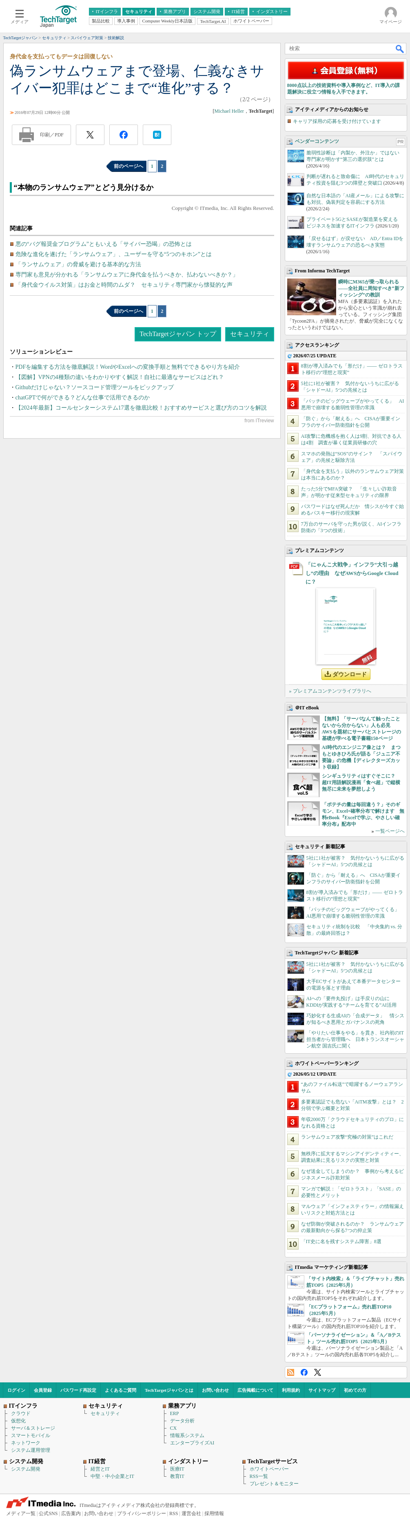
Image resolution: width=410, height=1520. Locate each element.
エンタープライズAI (192, 1443)
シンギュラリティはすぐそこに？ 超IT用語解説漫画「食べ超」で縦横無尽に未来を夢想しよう (361, 782)
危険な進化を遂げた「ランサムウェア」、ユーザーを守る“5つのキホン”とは (114, 254)
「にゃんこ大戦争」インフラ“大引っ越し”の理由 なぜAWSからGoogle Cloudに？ (352, 573)
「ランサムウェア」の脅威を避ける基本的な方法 (78, 264)
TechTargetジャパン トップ (178, 333)
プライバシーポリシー (141, 1513)
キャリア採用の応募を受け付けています (337, 121)
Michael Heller (229, 111)
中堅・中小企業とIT (112, 1476)
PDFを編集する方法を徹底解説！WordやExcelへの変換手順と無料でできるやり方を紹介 (128, 367)
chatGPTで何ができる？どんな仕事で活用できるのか (83, 397)
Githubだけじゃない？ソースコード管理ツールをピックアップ (95, 387)
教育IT (177, 1476)
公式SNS (48, 1513)
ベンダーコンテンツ (317, 141)
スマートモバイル (30, 1435)
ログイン (16, 1390)
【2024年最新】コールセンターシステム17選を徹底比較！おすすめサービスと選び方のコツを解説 (141, 408)
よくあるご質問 (120, 1390)
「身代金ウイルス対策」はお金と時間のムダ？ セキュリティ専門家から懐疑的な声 (124, 285)
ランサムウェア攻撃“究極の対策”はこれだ (347, 1137)
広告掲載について (255, 1390)
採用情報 (214, 1513)
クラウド (21, 1413)
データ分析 (182, 1421)
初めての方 (355, 1390)
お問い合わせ (215, 1390)
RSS (290, 1372)
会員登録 (43, 1390)
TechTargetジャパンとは (169, 1390)
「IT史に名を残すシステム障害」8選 (341, 1241)
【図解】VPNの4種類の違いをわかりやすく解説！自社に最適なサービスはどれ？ (120, 377)
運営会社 (191, 1513)
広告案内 (71, 1513)
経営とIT (100, 1469)
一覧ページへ (390, 831)
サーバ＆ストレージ (33, 1428)
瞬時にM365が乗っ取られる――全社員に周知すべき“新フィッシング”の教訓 (371, 288)
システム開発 (25, 1469)
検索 (400, 48)
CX (173, 1428)
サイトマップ (321, 1390)
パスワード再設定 (78, 1390)
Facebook (304, 1372)
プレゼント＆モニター (274, 1484)
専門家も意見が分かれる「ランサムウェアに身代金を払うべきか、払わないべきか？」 (127, 275)
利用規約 (291, 1390)
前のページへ (128, 166)
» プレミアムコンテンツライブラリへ (330, 691)
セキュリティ (249, 333)
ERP (174, 1413)
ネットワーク (25, 1443)
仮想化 (18, 1421)
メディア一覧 (20, 1513)
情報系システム (187, 1435)
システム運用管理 (30, 1450)
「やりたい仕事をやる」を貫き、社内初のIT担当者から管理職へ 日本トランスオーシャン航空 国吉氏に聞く (355, 1039)
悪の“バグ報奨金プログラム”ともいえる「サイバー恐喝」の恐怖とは (104, 244)
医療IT (177, 1469)
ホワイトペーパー (269, 1469)
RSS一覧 (259, 1476)
